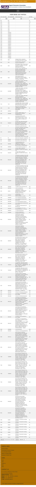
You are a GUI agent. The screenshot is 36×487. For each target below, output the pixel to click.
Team (3, 461)
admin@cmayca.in (6, 1)
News (3, 464)
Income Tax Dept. (5, 448)
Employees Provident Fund (6, 455)
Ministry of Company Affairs (6, 453)
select (26, 439)
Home (3, 460)
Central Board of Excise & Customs (8, 450)
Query (3, 466)
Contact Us (4, 463)
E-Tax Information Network (6, 451)
